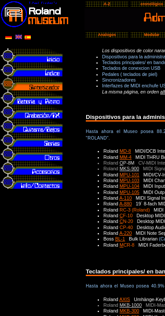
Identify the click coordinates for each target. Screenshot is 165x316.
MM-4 (126, 157)
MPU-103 (129, 180)
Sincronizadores (119, 80)
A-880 (125, 203)
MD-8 (125, 151)
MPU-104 (129, 186)
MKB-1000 (131, 305)
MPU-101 (129, 174)
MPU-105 (129, 192)
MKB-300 (129, 310)
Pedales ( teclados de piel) (130, 74)
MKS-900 (129, 168)
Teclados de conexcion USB (131, 68)
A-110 (125, 198)
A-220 (125, 233)
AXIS (124, 299)
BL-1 (120, 238)
